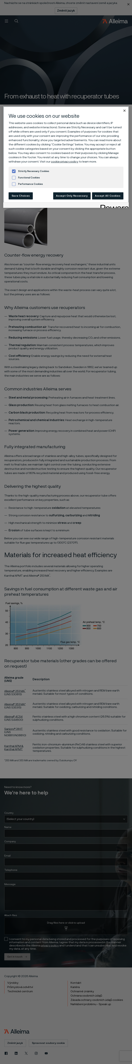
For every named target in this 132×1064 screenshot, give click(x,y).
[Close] (124, 111)
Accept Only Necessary (72, 196)
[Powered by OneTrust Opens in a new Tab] (113, 205)
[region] (66, 157)
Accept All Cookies (108, 196)
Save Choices (21, 196)
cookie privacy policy (64, 161)
